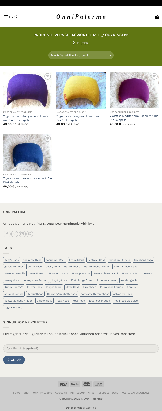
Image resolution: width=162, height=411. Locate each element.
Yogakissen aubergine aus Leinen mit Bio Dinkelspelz (26, 118)
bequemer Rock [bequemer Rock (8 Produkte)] (55, 259)
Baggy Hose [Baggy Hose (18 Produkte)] (11, 259)
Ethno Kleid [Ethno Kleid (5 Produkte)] (76, 259)
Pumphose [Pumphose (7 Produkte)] (89, 286)
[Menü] (10, 17)
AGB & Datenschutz (135, 392)
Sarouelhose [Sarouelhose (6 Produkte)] (35, 293)
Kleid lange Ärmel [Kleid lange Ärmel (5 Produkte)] (82, 280)
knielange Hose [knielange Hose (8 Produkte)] (107, 280)
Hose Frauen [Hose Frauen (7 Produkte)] (37, 273)
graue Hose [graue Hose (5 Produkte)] (35, 266)
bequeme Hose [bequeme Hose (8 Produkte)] (32, 259)
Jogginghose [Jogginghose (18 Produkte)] (59, 280)
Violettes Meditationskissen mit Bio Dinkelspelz (134, 118)
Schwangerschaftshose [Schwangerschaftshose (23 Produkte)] (62, 293)
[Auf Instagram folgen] (14, 234)
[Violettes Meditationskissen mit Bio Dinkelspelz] (134, 90)
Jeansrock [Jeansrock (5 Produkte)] (149, 273)
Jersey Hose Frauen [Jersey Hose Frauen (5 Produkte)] (35, 280)
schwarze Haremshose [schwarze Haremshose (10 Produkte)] (95, 293)
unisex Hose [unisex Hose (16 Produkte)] (44, 300)
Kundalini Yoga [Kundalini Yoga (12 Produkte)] (13, 286)
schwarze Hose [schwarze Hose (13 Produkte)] (122, 293)
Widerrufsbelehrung (103, 392)
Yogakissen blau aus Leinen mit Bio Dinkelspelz (27, 180)
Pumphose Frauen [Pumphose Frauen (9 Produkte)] (111, 286)
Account (61, 392)
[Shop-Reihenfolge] (80, 55)
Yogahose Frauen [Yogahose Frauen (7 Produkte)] (99, 300)
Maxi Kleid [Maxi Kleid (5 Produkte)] (72, 286)
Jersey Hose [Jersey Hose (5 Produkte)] (11, 280)
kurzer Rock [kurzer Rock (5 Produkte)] (34, 286)
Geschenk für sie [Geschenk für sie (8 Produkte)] (119, 259)
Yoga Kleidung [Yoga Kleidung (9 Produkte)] (13, 307)
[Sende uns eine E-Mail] (22, 234)
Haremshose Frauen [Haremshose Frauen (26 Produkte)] (126, 266)
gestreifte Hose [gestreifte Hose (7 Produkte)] (14, 266)
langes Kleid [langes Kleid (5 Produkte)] (54, 286)
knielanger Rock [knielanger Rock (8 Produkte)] (131, 280)
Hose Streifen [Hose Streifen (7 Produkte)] (130, 273)
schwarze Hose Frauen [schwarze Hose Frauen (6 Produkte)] (18, 300)
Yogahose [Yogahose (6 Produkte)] (79, 300)
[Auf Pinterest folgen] (29, 234)
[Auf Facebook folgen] (7, 234)
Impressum (77, 392)
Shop (26, 392)
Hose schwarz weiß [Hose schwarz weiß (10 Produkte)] (106, 273)
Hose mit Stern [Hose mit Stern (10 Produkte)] (58, 273)
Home (17, 392)
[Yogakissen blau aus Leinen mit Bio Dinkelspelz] (27, 152)
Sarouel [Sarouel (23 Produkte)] (132, 286)
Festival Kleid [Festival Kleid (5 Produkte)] (96, 259)
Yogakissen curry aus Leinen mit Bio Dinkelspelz (78, 118)
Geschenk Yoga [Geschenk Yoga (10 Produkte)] (143, 259)
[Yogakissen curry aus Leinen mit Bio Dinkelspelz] (80, 90)
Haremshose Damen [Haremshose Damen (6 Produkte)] (97, 266)
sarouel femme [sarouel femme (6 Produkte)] (13, 293)
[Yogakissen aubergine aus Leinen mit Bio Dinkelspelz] (27, 90)
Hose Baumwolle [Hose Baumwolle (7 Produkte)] (14, 273)
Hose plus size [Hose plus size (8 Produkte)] (81, 273)
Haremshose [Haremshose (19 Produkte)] (72, 266)
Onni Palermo (42, 392)
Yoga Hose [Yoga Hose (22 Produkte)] (62, 300)
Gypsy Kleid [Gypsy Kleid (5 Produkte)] (53, 266)
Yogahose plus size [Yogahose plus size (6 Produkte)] (126, 300)
